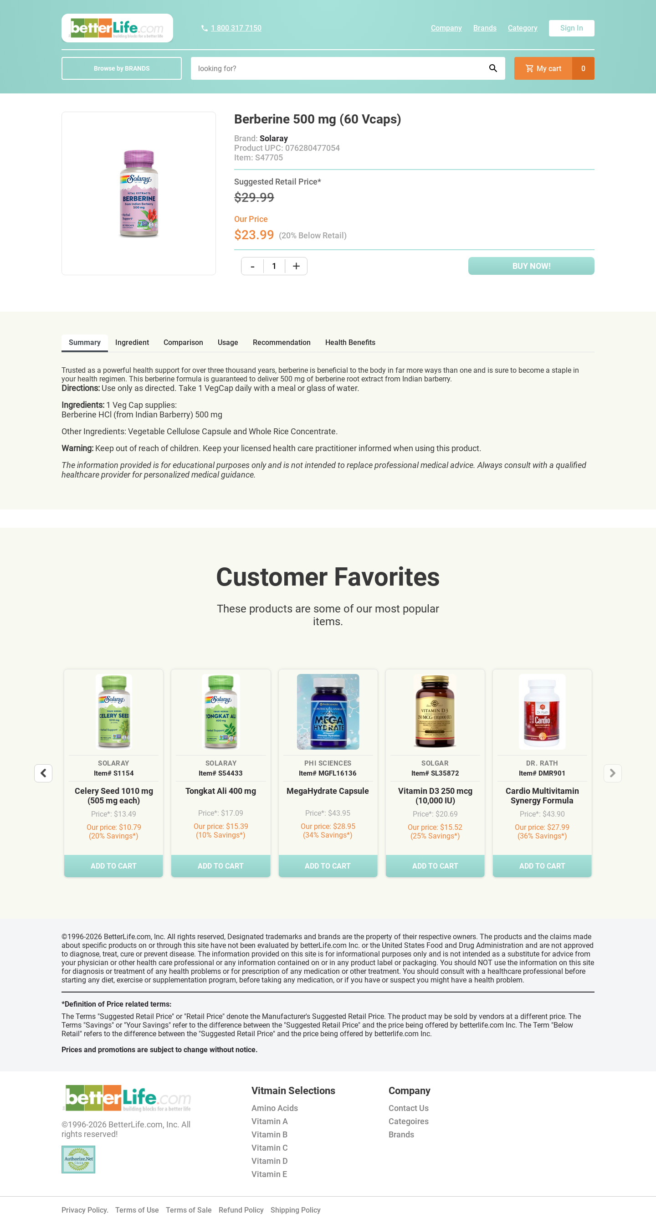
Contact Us (409, 1108)
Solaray (274, 138)
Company (446, 28)
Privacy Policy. (85, 1210)
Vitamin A (269, 1121)
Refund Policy (241, 1210)
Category (523, 28)
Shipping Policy (296, 1210)
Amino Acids (274, 1108)
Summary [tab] (85, 342)
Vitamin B (269, 1134)
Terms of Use (137, 1210)
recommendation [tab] (282, 342)
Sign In (571, 28)
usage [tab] (228, 342)
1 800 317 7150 (230, 28)
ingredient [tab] (132, 342)
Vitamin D (269, 1161)
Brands (485, 28)
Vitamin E (269, 1174)
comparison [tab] (183, 342)
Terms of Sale (189, 1210)
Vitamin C (269, 1147)
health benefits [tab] (350, 342)
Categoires (409, 1121)
